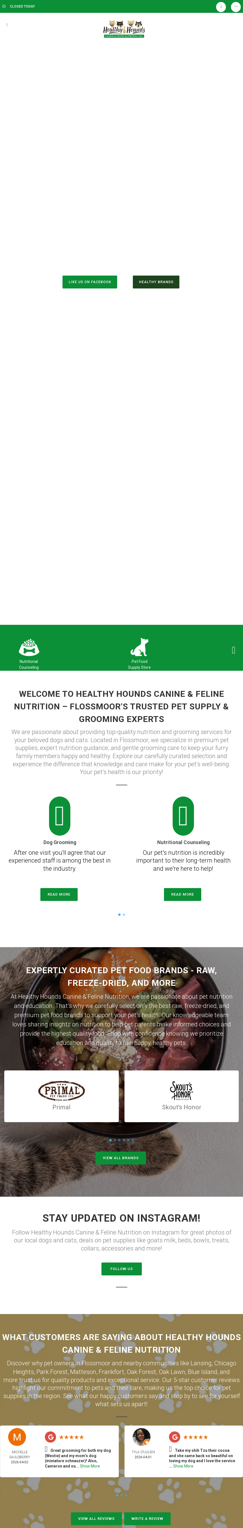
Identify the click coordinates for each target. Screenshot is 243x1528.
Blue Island (202, 1370)
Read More (59, 894)
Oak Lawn (172, 1370)
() (130, 270)
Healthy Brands (158, 282)
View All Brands (121, 1158)
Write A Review (147, 1517)
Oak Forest (141, 1370)
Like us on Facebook (87, 282)
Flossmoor (96, 1362)
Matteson (83, 1370)
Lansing (201, 1362)
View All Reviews (96, 1517)
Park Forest (52, 1370)
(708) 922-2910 (121, 258)
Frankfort (111, 1370)
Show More (90, 1464)
